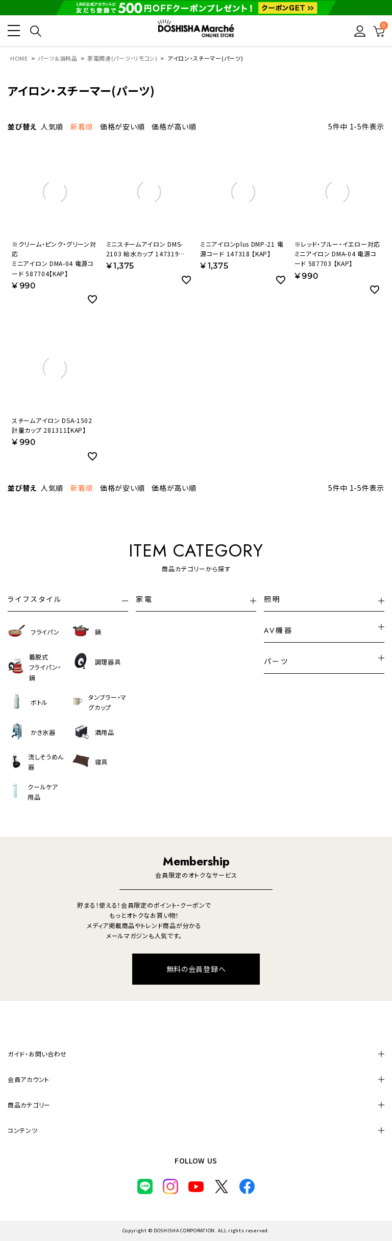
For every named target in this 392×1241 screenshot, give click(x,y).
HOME (19, 58)
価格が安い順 (122, 126)
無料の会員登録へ (196, 969)
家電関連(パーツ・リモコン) (122, 58)
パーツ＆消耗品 (58, 58)
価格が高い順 (174, 126)
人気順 (52, 126)
